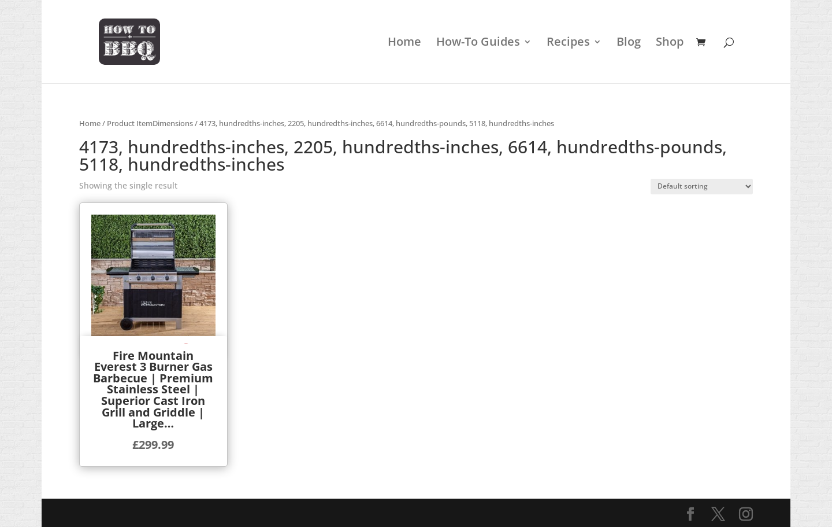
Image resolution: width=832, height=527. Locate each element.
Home (404, 43)
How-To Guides (478, 43)
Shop (670, 43)
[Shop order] (702, 186)
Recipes (568, 43)
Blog (628, 43)
